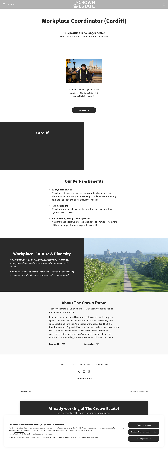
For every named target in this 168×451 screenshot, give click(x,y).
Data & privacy (85, 364)
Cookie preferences (144, 439)
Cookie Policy (19, 434)
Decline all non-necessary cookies (143, 432)
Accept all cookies (144, 425)
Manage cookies (102, 364)
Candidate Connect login (139, 391)
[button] (164, 4)
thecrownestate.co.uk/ (84, 378)
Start (62, 364)
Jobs (72, 364)
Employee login (25, 391)
